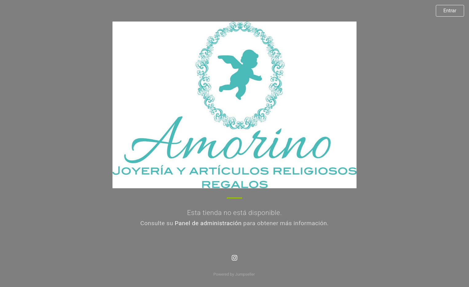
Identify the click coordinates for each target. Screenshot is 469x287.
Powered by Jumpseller (233, 274)
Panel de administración (208, 223)
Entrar (449, 11)
